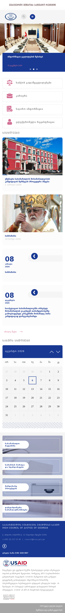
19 (24, 397)
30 (32, 371)
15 (49, 389)
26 (24, 406)
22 (49, 397)
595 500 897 (21, 553)
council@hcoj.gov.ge (35, 539)
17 (6, 397)
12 (24, 389)
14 (41, 389)
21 (41, 397)
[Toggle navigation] (24, 17)
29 (24, 371)
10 (6, 389)
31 (41, 371)
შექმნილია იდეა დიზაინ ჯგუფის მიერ (49, 610)
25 (15, 406)
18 (15, 397)
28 (15, 371)
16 (58, 389)
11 (15, 389)
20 (32, 397)
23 (58, 397)
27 (6, 371)
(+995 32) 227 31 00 (11, 539)
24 (6, 406)
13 (32, 389)
